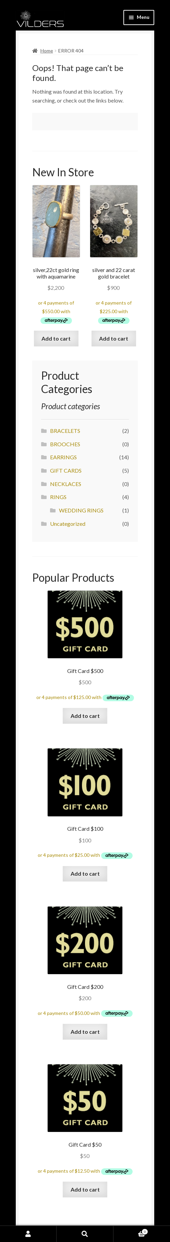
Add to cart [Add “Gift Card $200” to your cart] (85, 1031)
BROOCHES (65, 444)
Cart (130, 1231)
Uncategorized (67, 523)
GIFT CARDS (66, 470)
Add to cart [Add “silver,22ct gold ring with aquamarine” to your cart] (56, 338)
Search (85, 1234)
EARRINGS (63, 457)
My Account (28, 1234)
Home (46, 51)
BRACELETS (65, 430)
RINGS (58, 497)
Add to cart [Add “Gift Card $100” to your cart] (85, 873)
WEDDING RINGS (81, 510)
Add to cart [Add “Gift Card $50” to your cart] (85, 1189)
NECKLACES (65, 484)
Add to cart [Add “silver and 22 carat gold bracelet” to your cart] (113, 338)
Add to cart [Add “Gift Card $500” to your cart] (85, 715)
